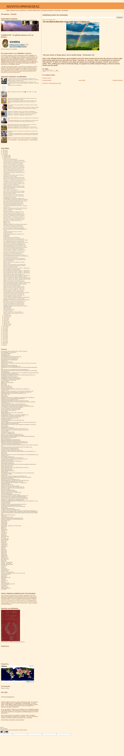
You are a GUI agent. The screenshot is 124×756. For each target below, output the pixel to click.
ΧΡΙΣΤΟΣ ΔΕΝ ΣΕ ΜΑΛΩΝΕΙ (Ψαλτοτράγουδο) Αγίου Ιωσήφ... (15, 247)
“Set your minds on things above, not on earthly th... (13, 163)
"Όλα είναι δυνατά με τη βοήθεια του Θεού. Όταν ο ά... (13, 226)
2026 (4, 150)
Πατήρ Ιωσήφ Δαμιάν (5, 466)
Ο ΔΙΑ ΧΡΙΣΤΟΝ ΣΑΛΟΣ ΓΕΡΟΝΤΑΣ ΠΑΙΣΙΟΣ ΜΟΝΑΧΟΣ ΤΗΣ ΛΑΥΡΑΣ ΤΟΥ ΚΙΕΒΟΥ (19, 444)
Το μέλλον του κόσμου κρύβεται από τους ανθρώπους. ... (14, 165)
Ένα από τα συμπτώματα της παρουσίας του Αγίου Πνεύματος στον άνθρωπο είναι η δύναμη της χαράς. (22, 99)
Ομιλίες (2, 453)
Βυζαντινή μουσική (5, 386)
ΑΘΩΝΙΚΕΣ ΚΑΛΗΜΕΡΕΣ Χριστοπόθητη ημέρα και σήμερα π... (15, 224)
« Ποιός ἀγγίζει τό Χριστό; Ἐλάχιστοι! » (10, 189)
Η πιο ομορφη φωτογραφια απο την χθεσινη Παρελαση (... (14, 258)
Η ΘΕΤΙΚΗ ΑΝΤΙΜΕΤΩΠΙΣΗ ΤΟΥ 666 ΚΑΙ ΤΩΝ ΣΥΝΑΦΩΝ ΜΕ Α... (16, 255)
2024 (4, 152)
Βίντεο (2, 384)
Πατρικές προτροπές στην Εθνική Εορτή (11, 184)
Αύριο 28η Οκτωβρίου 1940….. (9, 309)
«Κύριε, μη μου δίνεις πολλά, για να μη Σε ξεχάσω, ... (13, 171)
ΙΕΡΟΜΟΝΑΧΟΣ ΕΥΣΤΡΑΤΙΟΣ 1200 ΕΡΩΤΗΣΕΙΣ (11, 415)
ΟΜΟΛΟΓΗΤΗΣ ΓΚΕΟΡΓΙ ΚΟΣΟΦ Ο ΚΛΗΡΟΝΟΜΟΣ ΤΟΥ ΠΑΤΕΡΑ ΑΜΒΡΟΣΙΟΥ (18, 454)
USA (2, 581)
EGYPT (2, 537)
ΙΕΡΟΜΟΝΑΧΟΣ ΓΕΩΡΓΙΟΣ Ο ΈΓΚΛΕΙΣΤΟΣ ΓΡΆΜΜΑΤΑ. (13, 414)
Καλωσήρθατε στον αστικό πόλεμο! (10, 176)
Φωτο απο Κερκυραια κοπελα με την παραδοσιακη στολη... (14, 259)
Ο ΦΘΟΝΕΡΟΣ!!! (6, 173)
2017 (4, 333)
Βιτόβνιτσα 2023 (6, 221)
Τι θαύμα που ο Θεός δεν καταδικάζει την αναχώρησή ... (14, 160)
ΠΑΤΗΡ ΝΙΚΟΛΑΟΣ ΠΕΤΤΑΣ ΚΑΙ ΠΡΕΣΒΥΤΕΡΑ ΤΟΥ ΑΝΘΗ (14, 467)
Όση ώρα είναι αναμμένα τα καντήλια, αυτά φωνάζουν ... (14, 227)
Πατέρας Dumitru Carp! (7, 232)
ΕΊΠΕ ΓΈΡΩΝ (4, 394)
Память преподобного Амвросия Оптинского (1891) (13, 192)
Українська (3, 587)
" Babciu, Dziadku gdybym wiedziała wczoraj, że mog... (14, 170)
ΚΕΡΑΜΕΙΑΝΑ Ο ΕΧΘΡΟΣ (7, 427)
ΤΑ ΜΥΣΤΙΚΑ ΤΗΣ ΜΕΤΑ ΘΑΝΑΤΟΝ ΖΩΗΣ (10, 505)
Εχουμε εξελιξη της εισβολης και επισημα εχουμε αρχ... (13, 274)
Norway (2, 561)
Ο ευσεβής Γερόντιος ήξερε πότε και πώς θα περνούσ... (14, 304)
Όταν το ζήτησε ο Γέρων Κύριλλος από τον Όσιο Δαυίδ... (14, 191)
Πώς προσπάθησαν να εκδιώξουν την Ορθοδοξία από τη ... (14, 249)
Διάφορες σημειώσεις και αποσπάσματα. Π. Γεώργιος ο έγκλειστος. (15, 392)
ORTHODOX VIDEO (5, 564)
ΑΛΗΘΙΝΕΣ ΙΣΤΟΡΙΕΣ (6, 362)
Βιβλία (2, 383)
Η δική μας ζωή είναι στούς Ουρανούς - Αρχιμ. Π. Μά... (13, 195)
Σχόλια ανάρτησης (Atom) (55, 83)
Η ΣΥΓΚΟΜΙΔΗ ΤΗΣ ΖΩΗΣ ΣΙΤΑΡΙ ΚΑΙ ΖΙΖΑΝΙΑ (11, 407)
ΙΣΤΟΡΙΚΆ (3, 421)
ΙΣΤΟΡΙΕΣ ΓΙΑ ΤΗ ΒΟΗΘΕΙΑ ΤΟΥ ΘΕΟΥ (9, 416)
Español (3, 540)
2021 (4, 328)
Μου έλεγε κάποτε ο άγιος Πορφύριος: (10, 257)
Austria (2, 524)
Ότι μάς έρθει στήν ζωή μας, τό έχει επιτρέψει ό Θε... (13, 225)
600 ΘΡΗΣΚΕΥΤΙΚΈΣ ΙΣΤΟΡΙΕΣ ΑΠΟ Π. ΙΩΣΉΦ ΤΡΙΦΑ (13, 351)
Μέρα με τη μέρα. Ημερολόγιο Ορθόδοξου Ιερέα (11, 435)
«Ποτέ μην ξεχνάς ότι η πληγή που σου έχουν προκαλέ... (14, 167)
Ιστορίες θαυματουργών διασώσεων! (9, 418)
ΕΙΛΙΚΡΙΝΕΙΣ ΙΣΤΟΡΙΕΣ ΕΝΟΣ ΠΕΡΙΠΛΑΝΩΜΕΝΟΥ (12, 393)
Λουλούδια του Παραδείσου (7, 433)
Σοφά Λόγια (3, 489)
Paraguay (3, 565)
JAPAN (2, 552)
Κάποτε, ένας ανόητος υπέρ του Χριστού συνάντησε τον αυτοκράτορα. (23, 137)
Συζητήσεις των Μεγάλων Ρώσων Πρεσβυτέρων (11, 499)
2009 (4, 343)
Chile (2, 531)
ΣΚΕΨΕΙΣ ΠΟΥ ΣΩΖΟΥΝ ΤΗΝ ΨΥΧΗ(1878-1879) (11, 486)
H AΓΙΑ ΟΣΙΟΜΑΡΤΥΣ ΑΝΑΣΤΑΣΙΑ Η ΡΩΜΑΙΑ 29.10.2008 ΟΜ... (15, 199)
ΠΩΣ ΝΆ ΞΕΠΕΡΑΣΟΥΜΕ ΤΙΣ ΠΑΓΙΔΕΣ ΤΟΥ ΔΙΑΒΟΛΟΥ (13, 482)
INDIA (2, 547)
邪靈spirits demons (7, 222)
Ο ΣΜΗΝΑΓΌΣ (6, 236)
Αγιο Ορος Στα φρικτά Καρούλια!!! (9, 193)
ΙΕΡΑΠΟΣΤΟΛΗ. (4, 413)
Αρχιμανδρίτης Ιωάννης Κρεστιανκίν (8, 377)
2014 (4, 337)
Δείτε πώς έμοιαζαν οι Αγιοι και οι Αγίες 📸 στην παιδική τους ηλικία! (22, 91)
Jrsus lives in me (6, 206)
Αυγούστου (6, 316)
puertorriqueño (4, 569)
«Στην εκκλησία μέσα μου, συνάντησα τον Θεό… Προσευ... (14, 161)
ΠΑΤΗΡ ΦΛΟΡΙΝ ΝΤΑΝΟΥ (6, 470)
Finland (2, 542)
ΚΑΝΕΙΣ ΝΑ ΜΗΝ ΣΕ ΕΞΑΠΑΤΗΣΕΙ (8, 423)
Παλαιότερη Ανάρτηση (118, 80)
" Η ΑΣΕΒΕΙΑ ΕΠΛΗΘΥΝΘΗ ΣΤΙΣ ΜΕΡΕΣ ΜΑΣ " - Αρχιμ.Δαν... (15, 205)
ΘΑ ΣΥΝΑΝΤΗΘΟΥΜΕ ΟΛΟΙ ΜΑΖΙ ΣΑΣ (9, 409)
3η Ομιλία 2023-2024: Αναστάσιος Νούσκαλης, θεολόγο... (14, 187)
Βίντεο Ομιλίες (4, 385)
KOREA (2, 554)
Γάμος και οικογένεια (5, 387)
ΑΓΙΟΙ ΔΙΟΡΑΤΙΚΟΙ (5, 355)
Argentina (3, 522)
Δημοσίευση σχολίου (46, 77)
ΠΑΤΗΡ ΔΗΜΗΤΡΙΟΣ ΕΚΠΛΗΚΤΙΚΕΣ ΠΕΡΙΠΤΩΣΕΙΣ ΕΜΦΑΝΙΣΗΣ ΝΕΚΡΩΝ (17, 464)
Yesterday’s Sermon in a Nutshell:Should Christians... (13, 162)
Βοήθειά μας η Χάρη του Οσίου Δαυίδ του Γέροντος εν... (14, 166)
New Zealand (4, 559)
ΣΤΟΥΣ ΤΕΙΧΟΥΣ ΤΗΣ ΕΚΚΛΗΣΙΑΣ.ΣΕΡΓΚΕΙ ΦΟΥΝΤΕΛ (13, 497)
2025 (4, 151)
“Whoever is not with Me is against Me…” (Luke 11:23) (13, 288)
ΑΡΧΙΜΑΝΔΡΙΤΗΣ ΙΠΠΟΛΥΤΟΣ (8, 376)
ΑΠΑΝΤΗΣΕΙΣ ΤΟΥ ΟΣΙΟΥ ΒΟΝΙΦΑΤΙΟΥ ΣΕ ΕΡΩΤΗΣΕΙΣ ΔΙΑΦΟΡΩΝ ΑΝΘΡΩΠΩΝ (19, 367)
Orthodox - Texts (57, 71)
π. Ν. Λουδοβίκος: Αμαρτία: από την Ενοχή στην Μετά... (14, 241)
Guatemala (3, 544)
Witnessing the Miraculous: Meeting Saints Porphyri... (13, 202)
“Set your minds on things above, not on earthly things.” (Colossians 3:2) (66, 21)
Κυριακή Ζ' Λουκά (6, 263)
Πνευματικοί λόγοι (5, 474)
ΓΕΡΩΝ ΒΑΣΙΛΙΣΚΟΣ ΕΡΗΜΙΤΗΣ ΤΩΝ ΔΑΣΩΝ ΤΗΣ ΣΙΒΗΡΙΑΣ (14, 388)
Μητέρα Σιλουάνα (5, 438)
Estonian (3, 541)
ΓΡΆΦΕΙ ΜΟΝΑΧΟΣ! (7, 308)
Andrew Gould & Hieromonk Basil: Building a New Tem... (14, 214)
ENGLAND (3, 539)
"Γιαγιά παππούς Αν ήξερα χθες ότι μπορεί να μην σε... (13, 168)
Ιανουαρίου (6, 325)
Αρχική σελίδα (82, 80)
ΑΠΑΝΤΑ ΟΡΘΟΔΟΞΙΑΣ (22, 6)
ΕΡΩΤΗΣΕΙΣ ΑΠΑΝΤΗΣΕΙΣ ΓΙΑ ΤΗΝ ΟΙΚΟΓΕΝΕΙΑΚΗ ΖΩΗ (13, 400)
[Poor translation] (6, 732)
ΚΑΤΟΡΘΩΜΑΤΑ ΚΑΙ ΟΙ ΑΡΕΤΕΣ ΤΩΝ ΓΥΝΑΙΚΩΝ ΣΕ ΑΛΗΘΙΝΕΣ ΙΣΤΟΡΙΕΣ (17, 424)
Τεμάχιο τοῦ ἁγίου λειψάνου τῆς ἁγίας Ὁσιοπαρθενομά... (14, 281)
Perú (2, 566)
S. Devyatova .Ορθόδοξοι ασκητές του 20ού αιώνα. (12, 573)
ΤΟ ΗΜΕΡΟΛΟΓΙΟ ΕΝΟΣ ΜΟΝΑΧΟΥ (9, 509)
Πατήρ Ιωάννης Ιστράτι (6, 465)
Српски (2, 586)
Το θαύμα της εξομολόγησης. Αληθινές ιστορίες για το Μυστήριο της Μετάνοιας (17, 510)
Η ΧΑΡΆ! (5, 230)
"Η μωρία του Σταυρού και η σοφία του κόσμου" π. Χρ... (14, 182)
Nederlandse (4, 558)
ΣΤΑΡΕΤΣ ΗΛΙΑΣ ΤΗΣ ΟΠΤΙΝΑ (8, 491)
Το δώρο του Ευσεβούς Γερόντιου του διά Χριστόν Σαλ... (14, 294)
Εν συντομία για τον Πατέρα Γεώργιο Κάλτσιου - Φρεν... (14, 219)
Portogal (3, 568)
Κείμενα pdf (3, 426)
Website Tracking (5, 688)
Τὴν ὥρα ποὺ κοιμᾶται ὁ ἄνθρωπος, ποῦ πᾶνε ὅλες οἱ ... (14, 251)
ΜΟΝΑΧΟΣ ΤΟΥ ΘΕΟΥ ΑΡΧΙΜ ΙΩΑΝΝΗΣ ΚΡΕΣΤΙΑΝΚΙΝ (13, 442)
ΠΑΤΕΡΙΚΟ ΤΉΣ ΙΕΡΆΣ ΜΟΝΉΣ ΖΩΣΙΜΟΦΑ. (11, 461)
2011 (4, 341)
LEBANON (3, 555)
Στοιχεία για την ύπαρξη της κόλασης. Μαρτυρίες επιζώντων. (14, 495)
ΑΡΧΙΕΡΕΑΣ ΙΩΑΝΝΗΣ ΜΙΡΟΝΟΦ (8, 373)
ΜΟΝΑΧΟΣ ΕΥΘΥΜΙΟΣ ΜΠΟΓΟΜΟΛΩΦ (10, 440)
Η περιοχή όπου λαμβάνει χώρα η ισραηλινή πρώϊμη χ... (14, 303)
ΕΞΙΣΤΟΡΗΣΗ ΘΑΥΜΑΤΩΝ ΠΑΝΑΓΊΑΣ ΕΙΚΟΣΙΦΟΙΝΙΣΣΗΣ (14, 284)
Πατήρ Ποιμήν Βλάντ (5, 468)
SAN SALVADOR (4, 574)
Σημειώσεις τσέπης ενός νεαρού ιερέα (9, 485)
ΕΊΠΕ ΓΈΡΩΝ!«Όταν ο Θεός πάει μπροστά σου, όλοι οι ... (14, 254)
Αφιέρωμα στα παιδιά (5, 382)
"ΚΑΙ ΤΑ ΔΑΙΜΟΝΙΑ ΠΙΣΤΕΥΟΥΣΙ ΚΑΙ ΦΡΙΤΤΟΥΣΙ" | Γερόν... (14, 246)
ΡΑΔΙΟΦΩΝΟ (4, 483)
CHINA (2, 532)
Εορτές (2, 395)
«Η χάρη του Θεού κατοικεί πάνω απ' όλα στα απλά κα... (14, 298)
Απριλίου (5, 321)
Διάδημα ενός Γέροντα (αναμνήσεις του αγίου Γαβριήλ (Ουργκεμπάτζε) (16, 391)
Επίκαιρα (3, 396)
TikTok (2, 579)
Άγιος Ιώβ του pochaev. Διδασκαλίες (9, 358)
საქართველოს (4, 588)
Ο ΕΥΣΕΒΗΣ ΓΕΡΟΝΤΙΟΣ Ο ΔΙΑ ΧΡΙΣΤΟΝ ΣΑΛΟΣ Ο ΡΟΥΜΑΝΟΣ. (15, 447)
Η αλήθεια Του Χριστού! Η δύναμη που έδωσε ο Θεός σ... (14, 183)
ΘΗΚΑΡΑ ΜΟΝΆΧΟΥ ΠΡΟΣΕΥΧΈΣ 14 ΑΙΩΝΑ (11, 412)
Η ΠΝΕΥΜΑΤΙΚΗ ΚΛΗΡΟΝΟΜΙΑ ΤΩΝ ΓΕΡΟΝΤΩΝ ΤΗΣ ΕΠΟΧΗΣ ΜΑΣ (16, 406)
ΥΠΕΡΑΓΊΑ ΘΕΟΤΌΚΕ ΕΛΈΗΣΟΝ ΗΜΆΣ (11, 237)
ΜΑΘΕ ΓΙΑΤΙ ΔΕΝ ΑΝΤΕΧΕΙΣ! (9, 188)
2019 (4, 330)
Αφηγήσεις (3, 381)
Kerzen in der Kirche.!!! (7, 210)
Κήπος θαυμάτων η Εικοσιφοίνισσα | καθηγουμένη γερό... (14, 243)
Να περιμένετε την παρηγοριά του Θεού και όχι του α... (13, 252)
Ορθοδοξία (3, 455)
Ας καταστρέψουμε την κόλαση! (7, 380)
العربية (2, 589)
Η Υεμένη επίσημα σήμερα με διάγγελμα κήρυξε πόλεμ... (14, 177)
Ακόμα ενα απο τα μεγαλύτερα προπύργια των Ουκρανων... (14, 265)
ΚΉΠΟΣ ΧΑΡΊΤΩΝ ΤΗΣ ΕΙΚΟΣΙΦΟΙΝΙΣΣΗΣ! (12, 285)
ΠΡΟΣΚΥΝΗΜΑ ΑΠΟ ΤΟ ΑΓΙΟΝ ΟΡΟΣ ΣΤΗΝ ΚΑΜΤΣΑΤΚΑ (14, 480)
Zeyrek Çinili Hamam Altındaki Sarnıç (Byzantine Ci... (13, 203)
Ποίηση (2, 475)
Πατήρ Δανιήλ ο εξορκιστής (7, 463)
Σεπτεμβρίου (6, 315)
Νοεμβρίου (6, 156)
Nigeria (2, 560)
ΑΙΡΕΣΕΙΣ (3, 360)
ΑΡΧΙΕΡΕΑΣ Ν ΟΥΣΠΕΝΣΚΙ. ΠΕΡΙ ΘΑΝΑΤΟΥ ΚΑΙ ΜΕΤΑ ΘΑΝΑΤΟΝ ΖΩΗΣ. (17, 374)
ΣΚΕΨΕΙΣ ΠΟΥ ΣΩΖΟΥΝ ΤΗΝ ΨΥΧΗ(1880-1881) (11, 488)
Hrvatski (3, 545)
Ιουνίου (5, 319)
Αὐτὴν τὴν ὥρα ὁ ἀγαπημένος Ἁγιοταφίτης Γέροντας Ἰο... (14, 172)
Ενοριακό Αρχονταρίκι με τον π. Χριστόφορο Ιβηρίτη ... (13, 194)
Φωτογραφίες (4, 520)
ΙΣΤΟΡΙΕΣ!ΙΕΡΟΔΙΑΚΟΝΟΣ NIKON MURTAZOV (11, 420)
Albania (2, 521)
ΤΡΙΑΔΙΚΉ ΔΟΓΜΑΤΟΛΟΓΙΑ (7, 514)
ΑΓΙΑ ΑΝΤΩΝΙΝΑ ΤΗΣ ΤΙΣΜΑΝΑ (8, 352)
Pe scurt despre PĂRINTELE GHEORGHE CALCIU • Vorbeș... (15, 200)
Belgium (3, 526)
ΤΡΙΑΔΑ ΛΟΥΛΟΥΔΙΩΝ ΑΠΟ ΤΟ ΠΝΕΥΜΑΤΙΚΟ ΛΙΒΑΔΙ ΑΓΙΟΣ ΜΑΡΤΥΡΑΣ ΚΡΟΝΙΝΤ (19, 512)
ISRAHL (3, 550)
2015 (4, 335)
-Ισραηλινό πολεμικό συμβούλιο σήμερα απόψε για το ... (14, 175)
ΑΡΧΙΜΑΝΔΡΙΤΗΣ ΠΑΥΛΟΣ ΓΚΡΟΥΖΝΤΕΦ (10, 378)
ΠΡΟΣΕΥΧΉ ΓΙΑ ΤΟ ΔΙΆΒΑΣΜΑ (15, 85)
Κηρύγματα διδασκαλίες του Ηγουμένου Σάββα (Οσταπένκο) (14, 429)
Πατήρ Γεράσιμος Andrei (6, 462)
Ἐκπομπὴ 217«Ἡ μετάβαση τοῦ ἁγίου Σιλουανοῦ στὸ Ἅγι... (14, 179)
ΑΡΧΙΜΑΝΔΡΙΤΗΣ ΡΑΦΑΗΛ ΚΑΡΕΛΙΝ (9, 379)
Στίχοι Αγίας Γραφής (5, 493)
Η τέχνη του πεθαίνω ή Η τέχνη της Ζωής (10, 408)
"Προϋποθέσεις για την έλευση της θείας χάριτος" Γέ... (13, 181)
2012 (4, 339)
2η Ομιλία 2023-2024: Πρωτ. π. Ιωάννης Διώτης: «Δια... (14, 238)
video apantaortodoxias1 (6, 583)
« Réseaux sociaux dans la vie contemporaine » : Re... (13, 213)
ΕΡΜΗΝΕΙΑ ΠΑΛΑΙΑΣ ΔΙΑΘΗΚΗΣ (8, 399)
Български (3, 584)
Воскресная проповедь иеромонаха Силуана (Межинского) (15, 208)
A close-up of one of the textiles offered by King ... (13, 253)
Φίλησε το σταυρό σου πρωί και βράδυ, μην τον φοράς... (14, 262)
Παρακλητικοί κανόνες (5, 460)
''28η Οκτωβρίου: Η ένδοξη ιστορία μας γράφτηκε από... (14, 293)
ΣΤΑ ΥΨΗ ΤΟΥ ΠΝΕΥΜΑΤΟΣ (7, 490)
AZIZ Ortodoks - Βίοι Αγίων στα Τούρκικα (9, 525)
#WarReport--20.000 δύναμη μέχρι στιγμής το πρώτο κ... (14, 178)
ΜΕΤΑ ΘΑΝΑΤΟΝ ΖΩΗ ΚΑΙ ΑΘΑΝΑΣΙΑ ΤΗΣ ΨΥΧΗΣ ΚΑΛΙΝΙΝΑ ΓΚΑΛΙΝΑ (17, 436)
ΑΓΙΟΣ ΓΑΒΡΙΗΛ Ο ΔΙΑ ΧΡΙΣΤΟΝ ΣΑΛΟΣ (10, 356)
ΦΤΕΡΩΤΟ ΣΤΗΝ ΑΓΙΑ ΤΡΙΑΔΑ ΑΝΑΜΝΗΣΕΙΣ (11, 518)
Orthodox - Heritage (49, 71)
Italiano (2, 551)
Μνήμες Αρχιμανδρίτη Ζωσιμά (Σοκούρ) (9, 439)
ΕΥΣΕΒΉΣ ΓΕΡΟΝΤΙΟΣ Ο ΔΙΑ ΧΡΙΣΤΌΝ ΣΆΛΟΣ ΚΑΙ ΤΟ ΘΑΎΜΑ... (16, 292)
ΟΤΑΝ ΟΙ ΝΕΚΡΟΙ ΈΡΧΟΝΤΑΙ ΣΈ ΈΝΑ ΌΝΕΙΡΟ (11, 457)
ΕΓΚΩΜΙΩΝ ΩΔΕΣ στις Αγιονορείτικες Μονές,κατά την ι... (14, 198)
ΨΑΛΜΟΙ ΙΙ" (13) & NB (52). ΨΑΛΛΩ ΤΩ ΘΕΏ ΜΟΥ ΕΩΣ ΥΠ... (15, 276)
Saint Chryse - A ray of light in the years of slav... (12, 220)
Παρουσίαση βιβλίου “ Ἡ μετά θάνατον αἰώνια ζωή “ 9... (14, 216)
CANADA (3, 530)
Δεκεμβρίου (6, 155)
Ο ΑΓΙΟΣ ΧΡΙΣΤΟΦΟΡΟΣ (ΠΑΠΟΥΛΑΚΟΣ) (10, 443)
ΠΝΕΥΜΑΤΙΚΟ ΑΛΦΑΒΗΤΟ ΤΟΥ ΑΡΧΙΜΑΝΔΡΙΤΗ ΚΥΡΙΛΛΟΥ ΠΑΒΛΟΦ (16, 472)
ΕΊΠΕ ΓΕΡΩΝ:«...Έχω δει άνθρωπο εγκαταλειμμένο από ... (14, 301)
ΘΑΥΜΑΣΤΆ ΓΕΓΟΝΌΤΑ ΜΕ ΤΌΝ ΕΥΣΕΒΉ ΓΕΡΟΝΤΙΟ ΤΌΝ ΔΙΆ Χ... (16, 299)
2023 (4, 154)
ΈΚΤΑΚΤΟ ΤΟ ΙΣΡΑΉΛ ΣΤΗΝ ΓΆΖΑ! (10, 266)
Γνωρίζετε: (3, 390)
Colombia (3, 533)
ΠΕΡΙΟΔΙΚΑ (3, 471)
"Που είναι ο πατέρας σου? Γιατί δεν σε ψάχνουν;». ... (13, 311)
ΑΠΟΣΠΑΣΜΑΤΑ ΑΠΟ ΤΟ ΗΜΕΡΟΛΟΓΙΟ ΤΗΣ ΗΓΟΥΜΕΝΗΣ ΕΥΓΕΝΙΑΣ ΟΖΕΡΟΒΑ (19, 372)
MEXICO (3, 556)
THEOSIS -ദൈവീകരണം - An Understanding (12, 209)
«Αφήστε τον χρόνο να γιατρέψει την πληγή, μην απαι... (14, 286)
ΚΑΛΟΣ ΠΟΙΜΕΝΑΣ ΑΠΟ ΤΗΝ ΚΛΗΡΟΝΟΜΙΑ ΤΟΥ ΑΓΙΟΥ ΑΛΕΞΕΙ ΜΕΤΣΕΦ (17, 422)
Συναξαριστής (4, 503)
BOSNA (2, 527)
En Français (3, 538)
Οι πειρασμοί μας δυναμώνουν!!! (9, 197)
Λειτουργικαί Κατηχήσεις (6, 432)
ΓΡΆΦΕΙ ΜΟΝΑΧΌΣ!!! (7, 307)
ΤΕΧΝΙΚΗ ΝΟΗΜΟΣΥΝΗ (6, 508)
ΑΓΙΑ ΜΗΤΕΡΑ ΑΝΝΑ (5, 353)
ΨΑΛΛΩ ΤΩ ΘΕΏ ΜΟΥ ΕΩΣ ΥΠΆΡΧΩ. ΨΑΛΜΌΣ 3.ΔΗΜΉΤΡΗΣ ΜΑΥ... (17, 277)
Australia (3, 523)
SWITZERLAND (4, 577)
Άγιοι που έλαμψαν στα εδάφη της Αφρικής (11, 269)
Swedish (3, 576)
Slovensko (3, 575)
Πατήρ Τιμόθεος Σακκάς (6, 469)
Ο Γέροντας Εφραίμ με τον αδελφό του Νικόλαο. (12, 296)
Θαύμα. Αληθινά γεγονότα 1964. (8, 410)
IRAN (2, 548)
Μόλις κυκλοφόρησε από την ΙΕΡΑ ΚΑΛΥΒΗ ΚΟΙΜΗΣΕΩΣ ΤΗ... (15, 229)
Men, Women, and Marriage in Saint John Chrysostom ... (14, 215)
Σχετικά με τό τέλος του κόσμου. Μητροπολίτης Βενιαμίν (13, 504)
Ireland (2, 549)
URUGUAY (3, 580)
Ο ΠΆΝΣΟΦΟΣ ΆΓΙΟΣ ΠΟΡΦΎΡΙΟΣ (9, 449)
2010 (4, 342)
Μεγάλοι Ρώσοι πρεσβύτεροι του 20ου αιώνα (10, 434)
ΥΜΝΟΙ (2, 516)
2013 (4, 338)
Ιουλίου (5, 317)
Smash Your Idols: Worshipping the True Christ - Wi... (13, 204)
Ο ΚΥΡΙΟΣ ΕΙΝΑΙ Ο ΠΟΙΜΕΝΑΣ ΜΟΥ (9, 448)
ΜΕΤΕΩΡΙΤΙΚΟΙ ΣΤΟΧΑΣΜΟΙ (7, 437)
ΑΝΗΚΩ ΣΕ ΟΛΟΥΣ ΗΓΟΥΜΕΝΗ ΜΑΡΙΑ (10, 366)
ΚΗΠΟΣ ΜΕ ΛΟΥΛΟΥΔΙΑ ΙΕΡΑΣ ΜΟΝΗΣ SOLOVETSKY (13, 428)
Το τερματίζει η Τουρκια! (7, 310)
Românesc (3, 570)
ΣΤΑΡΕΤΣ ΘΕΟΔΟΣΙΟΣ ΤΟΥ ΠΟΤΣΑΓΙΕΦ (10, 492)
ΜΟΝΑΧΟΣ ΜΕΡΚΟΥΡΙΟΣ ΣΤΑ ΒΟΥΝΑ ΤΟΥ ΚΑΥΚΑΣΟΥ (13, 441)
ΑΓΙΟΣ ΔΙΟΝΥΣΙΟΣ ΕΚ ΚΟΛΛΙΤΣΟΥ (9, 357)
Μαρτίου (5, 322)
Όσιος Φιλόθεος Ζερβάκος (6, 456)
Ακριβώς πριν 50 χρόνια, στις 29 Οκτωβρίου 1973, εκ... (14, 280)
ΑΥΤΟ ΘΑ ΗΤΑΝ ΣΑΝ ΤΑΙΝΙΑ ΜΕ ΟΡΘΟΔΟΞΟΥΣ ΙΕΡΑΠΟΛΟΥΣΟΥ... (16, 297)
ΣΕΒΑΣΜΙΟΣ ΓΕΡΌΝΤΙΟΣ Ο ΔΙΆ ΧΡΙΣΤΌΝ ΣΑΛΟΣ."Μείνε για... (15, 305)
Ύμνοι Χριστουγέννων (5, 517)
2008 (4, 345)
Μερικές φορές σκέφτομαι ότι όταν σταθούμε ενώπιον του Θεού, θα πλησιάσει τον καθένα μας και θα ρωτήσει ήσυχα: (22, 125)
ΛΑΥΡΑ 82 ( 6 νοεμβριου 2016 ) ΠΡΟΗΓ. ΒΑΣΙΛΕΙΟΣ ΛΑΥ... (14, 244)
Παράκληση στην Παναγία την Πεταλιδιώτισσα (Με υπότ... (14, 218)
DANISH (3, 535)
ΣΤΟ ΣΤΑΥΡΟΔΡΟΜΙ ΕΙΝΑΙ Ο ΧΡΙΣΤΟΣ (9, 494)
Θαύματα (3, 411)
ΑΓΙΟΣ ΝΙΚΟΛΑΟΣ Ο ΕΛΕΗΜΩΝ (8, 359)
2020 (4, 329)
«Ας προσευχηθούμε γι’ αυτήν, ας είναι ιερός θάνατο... (13, 291)
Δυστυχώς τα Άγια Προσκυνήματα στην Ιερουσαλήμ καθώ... (14, 264)
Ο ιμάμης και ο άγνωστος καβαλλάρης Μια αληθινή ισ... (14, 248)
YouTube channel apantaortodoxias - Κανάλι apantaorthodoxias (19, 20)
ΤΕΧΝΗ (2, 507)
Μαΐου (5, 320)
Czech (2, 534)
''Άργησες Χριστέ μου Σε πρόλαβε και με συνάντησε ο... (14, 290)
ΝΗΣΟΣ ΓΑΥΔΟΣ (6, 235)
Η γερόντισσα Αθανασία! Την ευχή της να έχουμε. (12, 231)
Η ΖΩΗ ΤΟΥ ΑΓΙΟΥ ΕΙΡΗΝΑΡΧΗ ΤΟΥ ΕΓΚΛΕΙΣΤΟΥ (12, 404)
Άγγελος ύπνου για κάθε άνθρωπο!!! (10, 159)
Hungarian (3, 546)
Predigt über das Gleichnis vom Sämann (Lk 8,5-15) (13, 211)
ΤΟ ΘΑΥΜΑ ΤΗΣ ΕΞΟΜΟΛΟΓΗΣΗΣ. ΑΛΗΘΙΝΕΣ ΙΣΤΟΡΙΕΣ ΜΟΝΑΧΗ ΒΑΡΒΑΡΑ (18, 511)
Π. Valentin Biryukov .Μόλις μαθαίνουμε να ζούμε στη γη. (13, 458)
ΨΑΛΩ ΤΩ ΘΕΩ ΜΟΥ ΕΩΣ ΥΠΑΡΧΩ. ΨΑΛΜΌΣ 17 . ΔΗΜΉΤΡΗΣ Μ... (16, 268)
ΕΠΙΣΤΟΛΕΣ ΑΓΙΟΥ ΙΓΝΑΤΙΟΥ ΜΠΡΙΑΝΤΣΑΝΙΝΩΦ (12, 398)
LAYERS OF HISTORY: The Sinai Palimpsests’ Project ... (14, 287)
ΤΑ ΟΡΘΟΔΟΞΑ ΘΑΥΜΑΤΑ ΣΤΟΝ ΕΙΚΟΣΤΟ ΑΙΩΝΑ (12, 506)
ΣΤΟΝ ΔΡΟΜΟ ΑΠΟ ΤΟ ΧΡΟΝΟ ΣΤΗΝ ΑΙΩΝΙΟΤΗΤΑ (12, 496)
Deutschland (3, 536)
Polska (2, 567)
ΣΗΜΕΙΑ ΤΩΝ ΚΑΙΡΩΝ (6, 484)
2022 (4, 326)
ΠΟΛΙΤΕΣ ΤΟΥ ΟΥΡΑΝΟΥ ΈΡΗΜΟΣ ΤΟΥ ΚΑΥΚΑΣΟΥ (12, 476)
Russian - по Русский (5, 572)
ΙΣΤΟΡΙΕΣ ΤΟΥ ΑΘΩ (5, 419)
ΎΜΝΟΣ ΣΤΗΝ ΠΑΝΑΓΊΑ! (8, 260)
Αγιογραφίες (3, 354)
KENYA (2, 553)
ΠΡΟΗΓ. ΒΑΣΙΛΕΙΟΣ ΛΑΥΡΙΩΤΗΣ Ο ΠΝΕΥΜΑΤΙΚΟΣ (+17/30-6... (15, 240)
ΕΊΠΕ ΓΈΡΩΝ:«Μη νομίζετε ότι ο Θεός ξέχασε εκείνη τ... (14, 302)
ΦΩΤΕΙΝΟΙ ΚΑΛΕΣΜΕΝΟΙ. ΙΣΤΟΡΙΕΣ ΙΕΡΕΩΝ (11, 519)
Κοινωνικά (3, 430)
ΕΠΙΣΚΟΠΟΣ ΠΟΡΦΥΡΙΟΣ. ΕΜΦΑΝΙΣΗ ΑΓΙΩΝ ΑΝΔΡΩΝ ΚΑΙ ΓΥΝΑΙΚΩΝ (17, 397)
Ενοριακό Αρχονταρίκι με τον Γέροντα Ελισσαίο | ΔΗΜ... (14, 186)
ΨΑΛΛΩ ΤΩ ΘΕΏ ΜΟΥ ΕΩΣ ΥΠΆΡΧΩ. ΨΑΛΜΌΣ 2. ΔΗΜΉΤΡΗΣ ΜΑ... (17, 282)
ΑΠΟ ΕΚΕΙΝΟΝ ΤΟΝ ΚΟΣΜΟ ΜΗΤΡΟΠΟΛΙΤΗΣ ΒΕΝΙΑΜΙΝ (14, 369)
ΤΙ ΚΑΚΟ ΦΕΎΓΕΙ (6, 314)
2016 (4, 334)
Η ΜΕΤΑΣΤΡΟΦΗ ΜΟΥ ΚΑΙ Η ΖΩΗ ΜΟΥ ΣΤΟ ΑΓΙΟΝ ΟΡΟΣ (14, 405)
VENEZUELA (4, 582)
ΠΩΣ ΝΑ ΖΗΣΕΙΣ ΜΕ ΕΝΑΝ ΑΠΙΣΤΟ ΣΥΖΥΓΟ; (11, 481)
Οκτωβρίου (6, 157)
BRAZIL (2, 528)
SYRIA (2, 578)
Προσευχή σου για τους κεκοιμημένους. (9, 479)
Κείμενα (2, 425)
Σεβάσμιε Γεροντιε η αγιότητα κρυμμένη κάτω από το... (13, 313)
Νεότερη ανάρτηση (46, 80)
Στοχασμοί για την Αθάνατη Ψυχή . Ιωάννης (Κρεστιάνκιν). (13, 498)
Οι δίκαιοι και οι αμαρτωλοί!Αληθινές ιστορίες (10, 450)
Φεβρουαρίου (6, 324)
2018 (4, 331)
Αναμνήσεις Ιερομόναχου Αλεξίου (8, 365)
